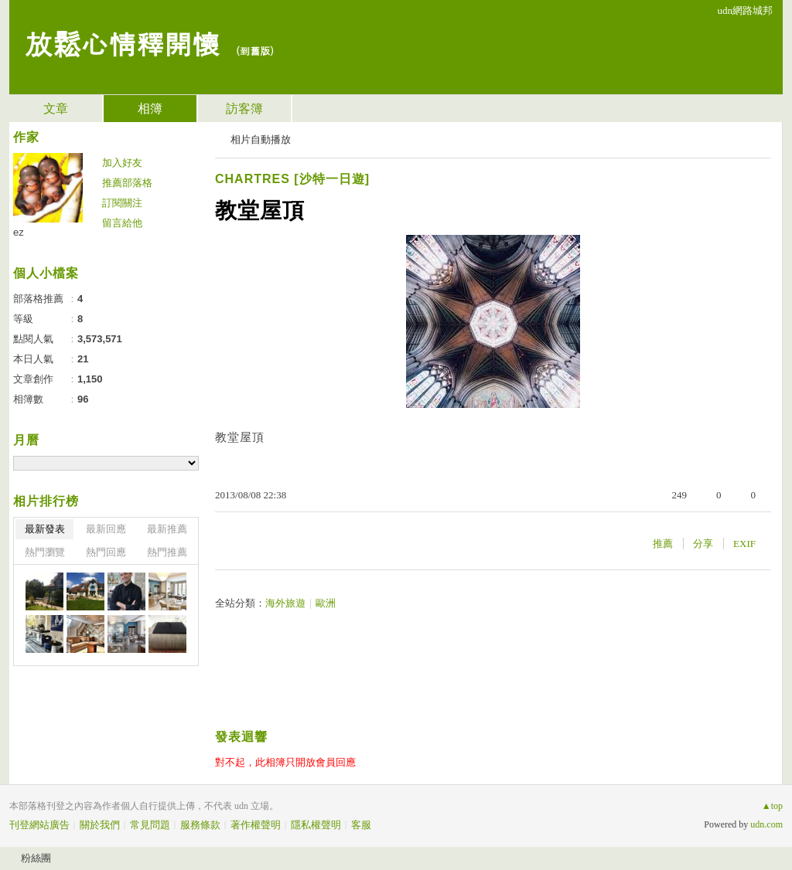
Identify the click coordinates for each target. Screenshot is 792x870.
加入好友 (122, 162)
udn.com (766, 824)
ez (18, 232)
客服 (361, 825)
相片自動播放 (260, 139)
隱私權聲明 (316, 825)
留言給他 (122, 223)
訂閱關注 (122, 203)
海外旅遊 (285, 603)
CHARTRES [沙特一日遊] (292, 178)
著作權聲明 (255, 825)
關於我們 (100, 825)
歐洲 (326, 603)
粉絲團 (36, 858)
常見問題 (150, 825)
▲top (772, 805)
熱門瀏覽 (45, 552)
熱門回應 (106, 552)
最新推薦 (167, 529)
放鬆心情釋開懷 (122, 43)
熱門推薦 (167, 552)
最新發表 (45, 529)
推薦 (663, 543)
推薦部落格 (127, 183)
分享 (703, 543)
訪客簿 (244, 108)
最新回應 (106, 529)
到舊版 (255, 50)
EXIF (744, 543)
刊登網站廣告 (39, 825)
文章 (55, 108)
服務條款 (200, 825)
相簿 (150, 108)
